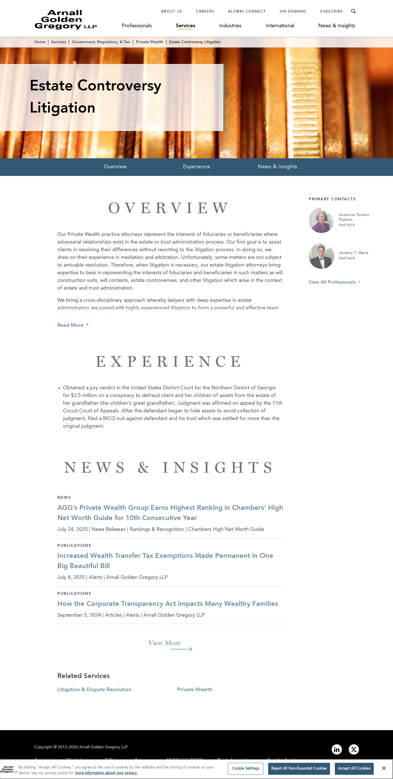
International (280, 25)
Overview (115, 166)
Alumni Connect (247, 11)
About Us (171, 11)
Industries (230, 25)
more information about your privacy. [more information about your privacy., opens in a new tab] (106, 775)
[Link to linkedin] (337, 749)
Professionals (137, 25)
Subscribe (331, 11)
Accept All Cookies (354, 770)
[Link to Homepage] (76, 19)
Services (185, 25)
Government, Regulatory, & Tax (101, 42)
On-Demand (293, 11)
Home (39, 42)
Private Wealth (149, 42)
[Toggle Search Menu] (353, 11)
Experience (196, 166)
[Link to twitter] (354, 749)
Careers (205, 11)
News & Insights (336, 25)
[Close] (384, 770)
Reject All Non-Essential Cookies (299, 770)
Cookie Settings (245, 770)
